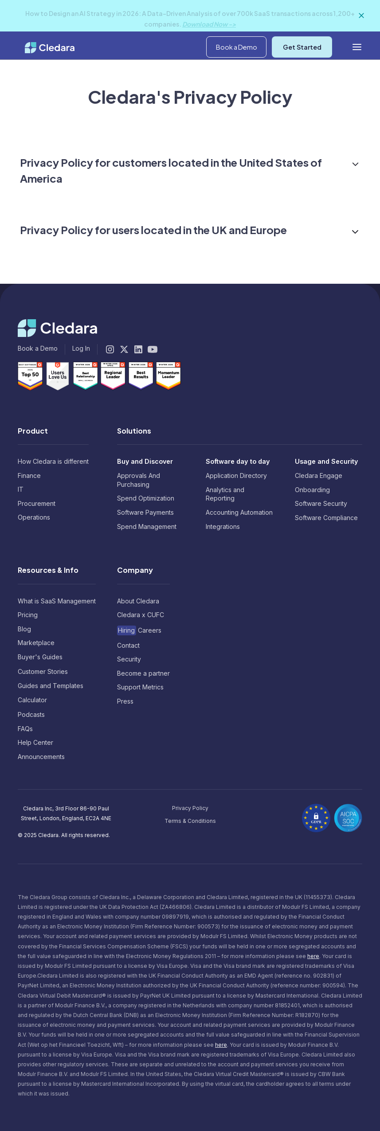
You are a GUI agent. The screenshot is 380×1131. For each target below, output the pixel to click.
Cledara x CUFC (140, 614)
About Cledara (138, 601)
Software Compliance (326, 517)
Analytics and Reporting (225, 494)
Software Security (321, 503)
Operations (34, 517)
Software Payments (145, 512)
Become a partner (143, 673)
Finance (29, 475)
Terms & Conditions (190, 821)
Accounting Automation (239, 512)
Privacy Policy (190, 808)
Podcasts (31, 714)
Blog (24, 629)
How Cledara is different (53, 461)
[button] (310, 43)
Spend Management (146, 526)
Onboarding (312, 489)
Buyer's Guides (40, 657)
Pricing (28, 614)
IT (21, 489)
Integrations (223, 526)
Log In (353, 43)
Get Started (302, 73)
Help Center (35, 742)
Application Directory (236, 475)
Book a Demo (236, 73)
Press (125, 701)
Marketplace (36, 642)
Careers (139, 630)
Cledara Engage (318, 475)
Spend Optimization (145, 498)
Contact (128, 645)
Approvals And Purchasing (138, 480)
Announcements (41, 756)
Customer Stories (43, 671)
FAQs (25, 728)
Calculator (32, 700)
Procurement (36, 503)
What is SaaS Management (57, 601)
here (313, 956)
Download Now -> (209, 24)
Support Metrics (140, 687)
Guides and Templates (50, 685)
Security (129, 659)
